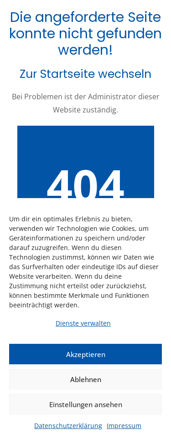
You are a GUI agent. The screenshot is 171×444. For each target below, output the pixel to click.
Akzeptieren (85, 354)
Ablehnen (85, 379)
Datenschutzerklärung (68, 425)
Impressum (124, 425)
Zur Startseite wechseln (85, 74)
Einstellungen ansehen (85, 404)
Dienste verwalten (83, 323)
